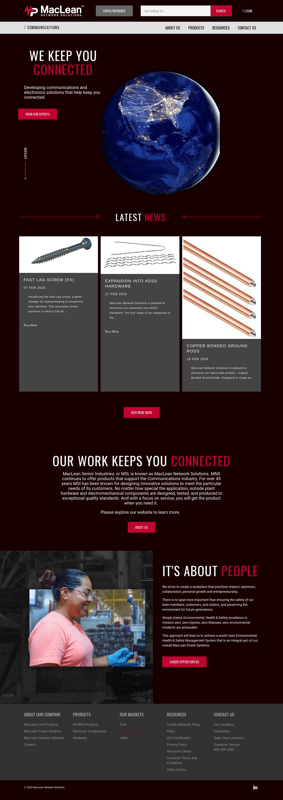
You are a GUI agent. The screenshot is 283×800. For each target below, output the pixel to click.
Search (221, 10)
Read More (32, 325)
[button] (114, 10)
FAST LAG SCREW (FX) (49, 280)
